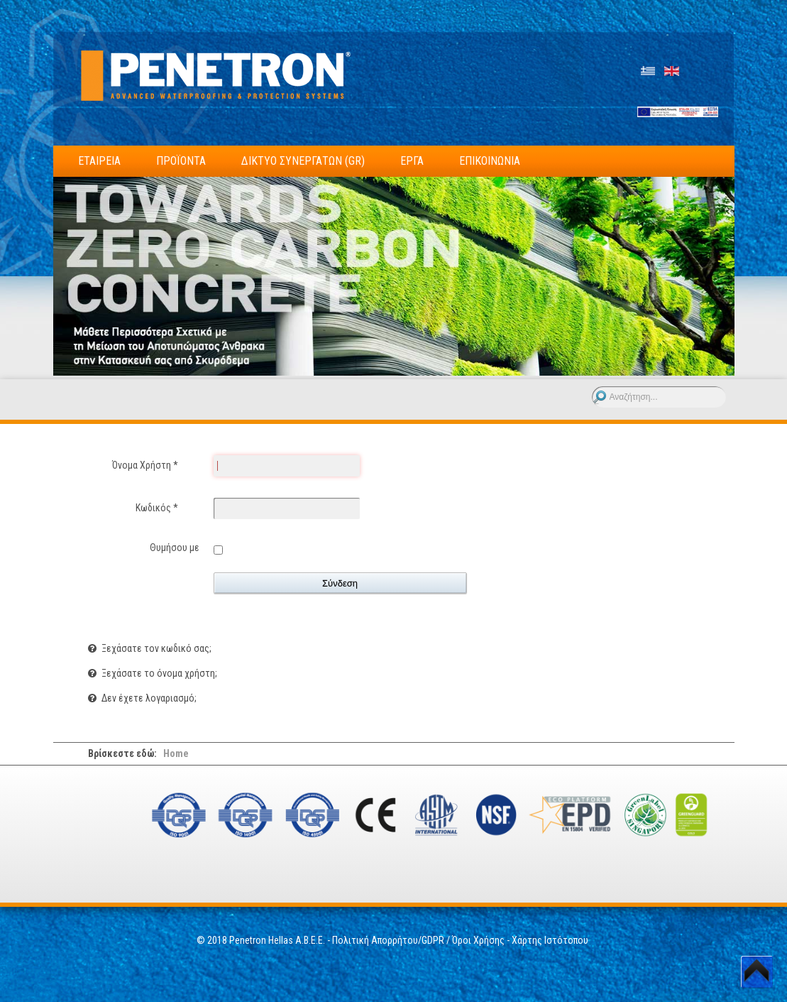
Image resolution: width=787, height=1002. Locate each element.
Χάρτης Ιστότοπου (551, 940)
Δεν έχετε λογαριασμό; (148, 698)
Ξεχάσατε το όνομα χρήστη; (158, 673)
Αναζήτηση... (592, 386)
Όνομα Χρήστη (145, 465)
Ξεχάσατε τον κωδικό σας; (155, 648)
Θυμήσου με (174, 547)
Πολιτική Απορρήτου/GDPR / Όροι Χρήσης (418, 940)
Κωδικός (157, 507)
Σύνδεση (340, 583)
